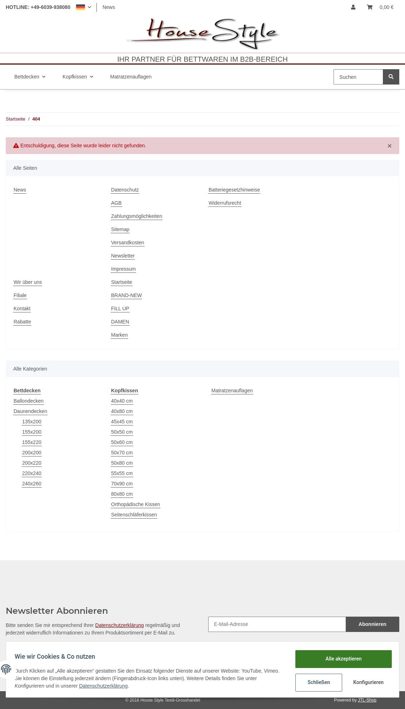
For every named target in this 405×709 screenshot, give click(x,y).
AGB (116, 203)
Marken (119, 335)
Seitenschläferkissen (134, 514)
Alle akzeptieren (340, 659)
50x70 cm (122, 452)
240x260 (31, 483)
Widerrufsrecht (225, 203)
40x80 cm (122, 411)
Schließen (316, 682)
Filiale (20, 295)
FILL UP (120, 308)
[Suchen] (358, 77)
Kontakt (22, 308)
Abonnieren (372, 624)
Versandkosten (127, 242)
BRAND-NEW (126, 295)
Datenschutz (125, 190)
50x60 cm (122, 442)
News (108, 7)
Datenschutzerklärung (119, 625)
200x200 (31, 452)
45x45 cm (122, 421)
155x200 (31, 432)
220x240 (31, 473)
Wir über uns (28, 282)
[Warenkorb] (380, 7)
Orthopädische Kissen (135, 504)
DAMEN (120, 322)
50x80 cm (122, 463)
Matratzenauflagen (232, 390)
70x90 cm (122, 483)
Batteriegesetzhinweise (234, 190)
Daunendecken (30, 411)
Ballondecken (29, 401)
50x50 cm (122, 432)
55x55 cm (122, 473)
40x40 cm (122, 401)
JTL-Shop (367, 700)
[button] (83, 7)
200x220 (31, 463)
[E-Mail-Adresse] (277, 624)
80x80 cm (122, 494)
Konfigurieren (366, 682)
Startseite (121, 282)
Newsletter (123, 256)
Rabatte (22, 322)
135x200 (31, 421)
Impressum (123, 269)
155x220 (31, 442)
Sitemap (120, 229)
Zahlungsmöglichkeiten (136, 216)
